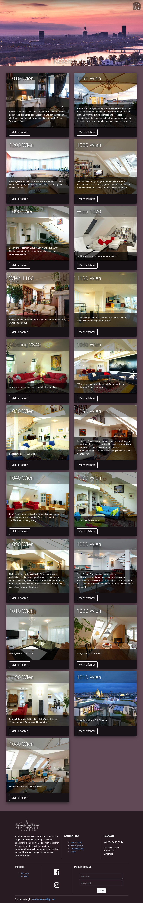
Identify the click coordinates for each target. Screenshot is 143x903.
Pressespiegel (77, 848)
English (24, 876)
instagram (56, 885)
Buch (73, 852)
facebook (56, 872)
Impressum (76, 842)
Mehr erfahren (19, 132)
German (25, 873)
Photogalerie (77, 845)
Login (101, 890)
